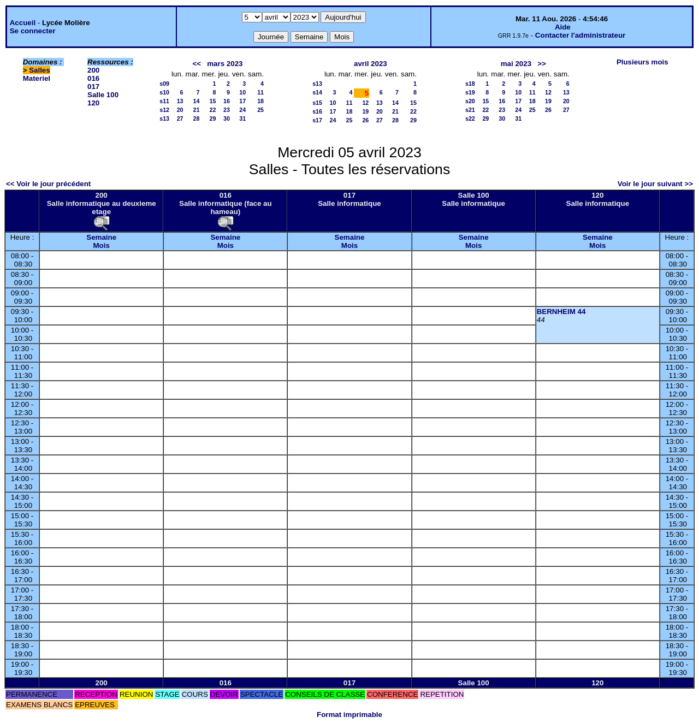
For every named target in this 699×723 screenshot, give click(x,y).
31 (242, 118)
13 (180, 101)
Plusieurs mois (642, 62)
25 (260, 109)
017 (93, 86)
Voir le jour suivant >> (655, 184)
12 (365, 102)
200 (93, 70)
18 (260, 101)
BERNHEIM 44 (561, 311)
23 (226, 109)
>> (541, 64)
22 (213, 109)
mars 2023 (224, 64)
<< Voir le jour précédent (48, 184)
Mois (101, 245)
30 (226, 118)
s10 (164, 92)
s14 (317, 92)
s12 (164, 109)
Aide (563, 27)
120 (93, 103)
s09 (164, 83)
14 (196, 101)
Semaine (101, 237)
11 (260, 92)
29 (213, 118)
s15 (317, 102)
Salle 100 (103, 95)
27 (180, 118)
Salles (39, 70)
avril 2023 (370, 64)
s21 (470, 109)
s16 (317, 111)
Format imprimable (349, 714)
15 (213, 101)
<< (197, 64)
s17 (317, 120)
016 (93, 78)
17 (242, 101)
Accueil (22, 23)
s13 (164, 118)
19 (365, 111)
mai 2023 (516, 64)
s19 (470, 92)
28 (196, 118)
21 (196, 109)
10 (242, 92)
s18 (470, 83)
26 (365, 120)
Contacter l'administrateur (580, 35)
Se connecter (33, 31)
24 (242, 109)
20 (180, 109)
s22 (470, 118)
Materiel (36, 78)
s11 (164, 101)
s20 (470, 101)
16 (226, 101)
